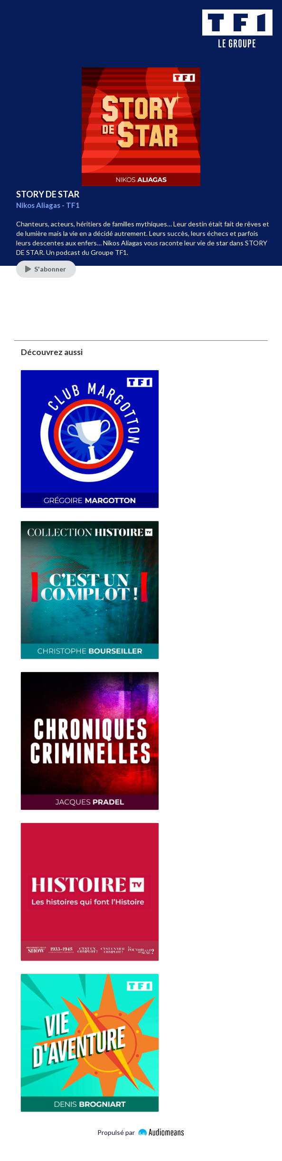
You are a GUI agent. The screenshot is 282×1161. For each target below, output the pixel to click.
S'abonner (45, 269)
